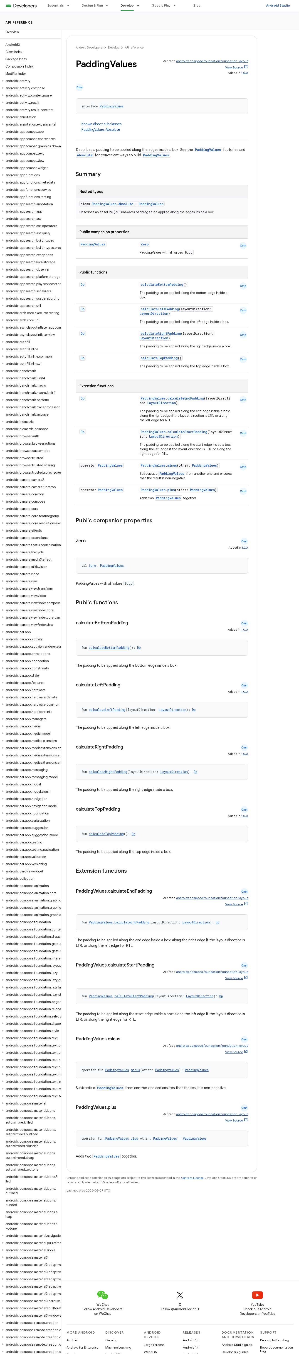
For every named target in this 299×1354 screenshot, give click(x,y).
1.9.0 (245, 548)
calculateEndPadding (185, 398)
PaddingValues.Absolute (100, 129)
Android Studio (278, 5)
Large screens (154, 1345)
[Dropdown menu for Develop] (140, 5)
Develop (113, 47)
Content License (192, 1178)
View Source (234, 67)
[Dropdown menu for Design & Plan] (109, 5)
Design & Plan (92, 5)
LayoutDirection (154, 313)
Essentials (55, 5)
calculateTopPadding (159, 358)
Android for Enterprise (82, 1347)
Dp (83, 284)
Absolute (85, 155)
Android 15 (190, 1340)
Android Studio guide (237, 1345)
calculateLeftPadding (160, 309)
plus (171, 490)
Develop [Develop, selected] (127, 5)
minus (172, 465)
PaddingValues (112, 106)
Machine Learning (118, 1347)
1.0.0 (244, 73)
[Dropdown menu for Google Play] (177, 5)
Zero (145, 244)
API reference (19, 22)
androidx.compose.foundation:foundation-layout (212, 61)
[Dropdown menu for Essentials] (70, 5)
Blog (196, 5)
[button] (29, 81)
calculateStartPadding (187, 432)
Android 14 (191, 1347)
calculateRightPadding (161, 333)
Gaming (111, 1340)
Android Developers (89, 47)
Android (72, 1340)
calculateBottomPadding (162, 284)
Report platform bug (274, 1340)
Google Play (161, 5)
